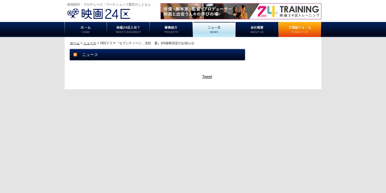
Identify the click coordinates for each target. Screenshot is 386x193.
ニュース (214, 29)
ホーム (86, 29)
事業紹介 (171, 29)
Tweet (207, 77)
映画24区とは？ (128, 29)
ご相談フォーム (300, 29)
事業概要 (257, 29)
